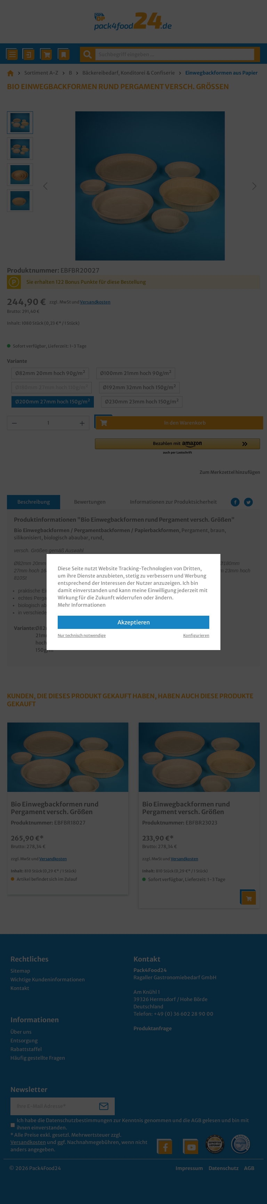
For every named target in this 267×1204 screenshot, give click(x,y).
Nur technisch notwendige (82, 635)
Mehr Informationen (82, 605)
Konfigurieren (196, 635)
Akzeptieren (134, 622)
